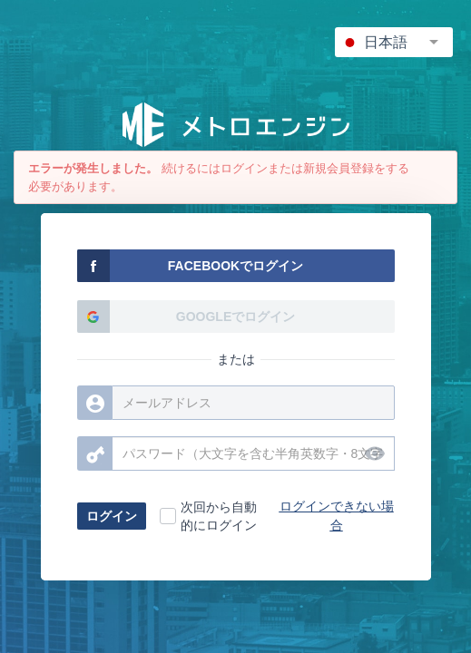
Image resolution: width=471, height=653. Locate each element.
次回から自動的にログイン (219, 516)
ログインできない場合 (337, 515)
